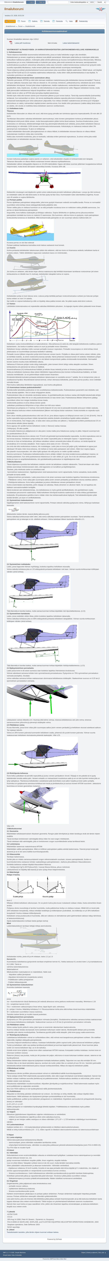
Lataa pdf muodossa (22, 43)
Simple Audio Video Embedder (12, 1255)
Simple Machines (20, 1252)
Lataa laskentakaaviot (71, 43)
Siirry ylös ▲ (102, 1252)
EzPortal (59, 1239)
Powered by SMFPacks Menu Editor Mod (54, 1259)
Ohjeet (83, 1252)
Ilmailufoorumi (13, 9)
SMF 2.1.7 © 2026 (8, 1252)
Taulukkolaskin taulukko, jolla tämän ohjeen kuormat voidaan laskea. (33, 1232)
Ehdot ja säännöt (92, 1252)
